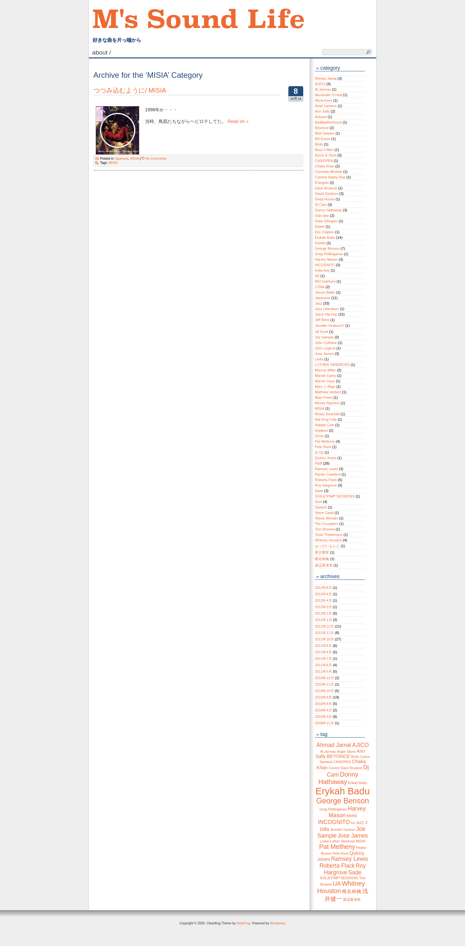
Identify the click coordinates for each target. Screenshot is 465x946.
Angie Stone (346, 751)
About (102, 52)
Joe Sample (324, 337)
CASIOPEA (324, 161)
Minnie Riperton (327, 403)
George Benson (327, 248)
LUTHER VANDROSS (332, 365)
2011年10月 (324, 639)
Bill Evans (322, 139)
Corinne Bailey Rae (330, 177)
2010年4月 (323, 710)
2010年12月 (324, 678)
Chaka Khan (325, 166)
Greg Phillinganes (329, 254)
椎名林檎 (322, 559)
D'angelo (322, 183)
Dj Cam (321, 204)
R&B (318, 463)
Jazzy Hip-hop (326, 314)
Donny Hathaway (328, 210)
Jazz (318, 303)
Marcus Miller (325, 370)
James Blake (325, 292)
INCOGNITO (325, 265)
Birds (319, 144)
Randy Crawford (327, 474)
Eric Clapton (324, 232)
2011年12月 (324, 626)
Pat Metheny (325, 441)
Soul (318, 502)
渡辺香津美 (324, 565)
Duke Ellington (326, 221)
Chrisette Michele (328, 172)
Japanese (121, 158)
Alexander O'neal (328, 95)
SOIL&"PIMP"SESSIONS (335, 496)
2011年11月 (324, 633)
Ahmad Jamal (325, 78)
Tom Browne (325, 529)
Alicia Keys (323, 100)
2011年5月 (323, 671)
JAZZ (360, 823)
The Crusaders (326, 524)
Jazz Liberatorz (327, 309)
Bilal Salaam (325, 133)
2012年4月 (323, 600)
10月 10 (295, 98)
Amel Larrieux (326, 106)
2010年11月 (324, 684)
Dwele (320, 226)
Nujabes (321, 430)
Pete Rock (323, 447)
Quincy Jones (325, 458)
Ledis (319, 359)
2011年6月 (323, 665)
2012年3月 (323, 607)
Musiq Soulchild (327, 414)
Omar (319, 436)
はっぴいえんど (327, 546)
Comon (334, 768)
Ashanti (321, 117)
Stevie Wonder (326, 518)
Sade (319, 491)
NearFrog (243, 923)
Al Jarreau (323, 89)
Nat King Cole (326, 419)
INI (317, 276)
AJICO (320, 84)
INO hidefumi (325, 281)
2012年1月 (323, 620)
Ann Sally (322, 111)
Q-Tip (319, 452)
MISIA (134, 158)
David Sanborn (326, 194)
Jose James (324, 354)
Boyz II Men (324, 150)
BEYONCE (338, 756)
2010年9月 (323, 697)
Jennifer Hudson (342, 829)
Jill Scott (321, 332)
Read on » (238, 121)
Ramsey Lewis (326, 469)
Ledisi (324, 841)
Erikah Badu (357, 783)
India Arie (322, 270)
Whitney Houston (328, 540)
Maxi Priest (323, 397)
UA (337, 884)
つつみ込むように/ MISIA (129, 90)
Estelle (320, 243)
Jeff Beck (322, 320)
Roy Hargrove (326, 485)
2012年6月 (323, 594)
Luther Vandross (342, 841)
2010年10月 (324, 691)
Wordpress (277, 923)
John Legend (325, 348)
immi (351, 815)
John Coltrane (326, 343)
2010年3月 (323, 717)
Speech (321, 507)
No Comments (156, 158)
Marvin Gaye (325, 381)
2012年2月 (323, 613)
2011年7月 (323, 658)
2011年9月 (323, 646)
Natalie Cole (324, 425)
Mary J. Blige (325, 386)
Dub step (322, 215)
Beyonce (322, 128)
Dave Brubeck (326, 188)
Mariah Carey (325, 375)
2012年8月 (323, 587)
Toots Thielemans (329, 535)
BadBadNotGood (328, 122)
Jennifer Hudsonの (329, 325)
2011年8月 (323, 652)
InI (353, 823)
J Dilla (320, 287)
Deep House (325, 199)
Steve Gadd (324, 513)
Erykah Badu (325, 237)
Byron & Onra (325, 155)
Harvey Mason (326, 259)
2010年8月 (323, 704)
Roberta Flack (326, 480)
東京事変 (322, 552)
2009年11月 (324, 723)
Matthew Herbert (328, 392)
